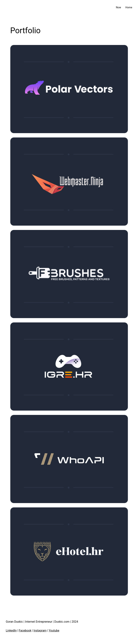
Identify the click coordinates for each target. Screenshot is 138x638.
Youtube (54, 630)
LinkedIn (11, 630)
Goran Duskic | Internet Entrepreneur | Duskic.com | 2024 (42, 621)
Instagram (39, 630)
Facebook (25, 630)
